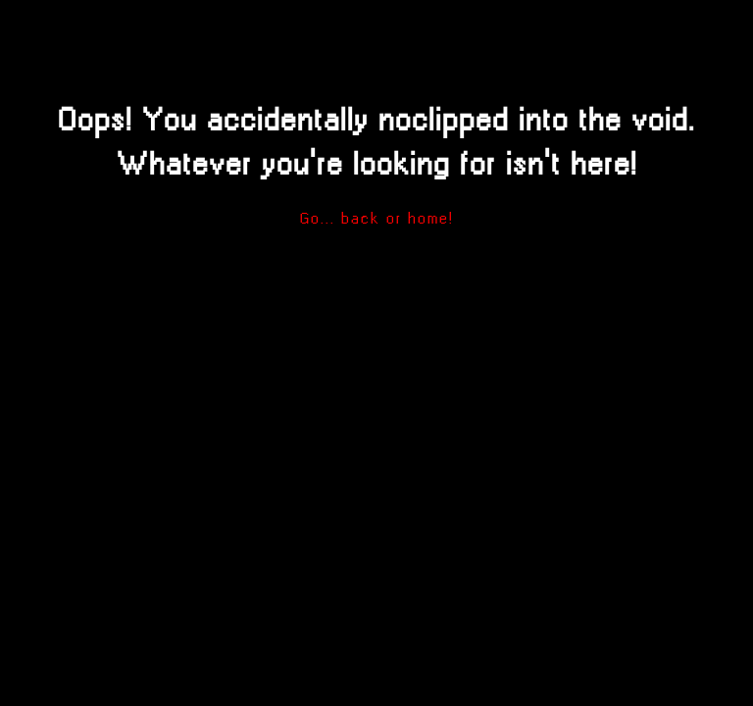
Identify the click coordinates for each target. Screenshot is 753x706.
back (360, 218)
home (428, 218)
